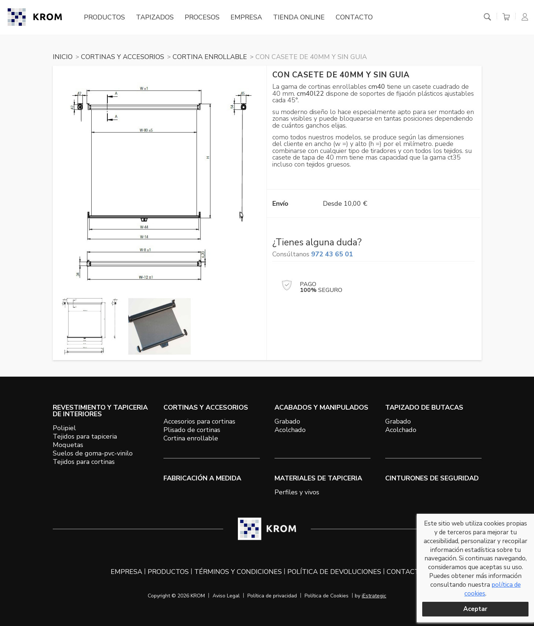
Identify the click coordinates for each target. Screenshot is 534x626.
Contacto (354, 17)
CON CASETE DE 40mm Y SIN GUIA (311, 56)
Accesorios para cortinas (199, 421)
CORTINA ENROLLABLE (210, 56)
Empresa (246, 17)
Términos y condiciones (238, 571)
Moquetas (68, 444)
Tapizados (155, 17)
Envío (280, 203)
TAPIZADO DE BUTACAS (424, 407)
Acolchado (290, 429)
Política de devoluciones (334, 571)
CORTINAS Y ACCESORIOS (122, 56)
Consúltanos (312, 254)
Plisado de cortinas (191, 429)
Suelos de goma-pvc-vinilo (93, 453)
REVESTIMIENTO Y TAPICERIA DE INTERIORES (100, 410)
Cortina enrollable (190, 438)
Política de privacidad (272, 595)
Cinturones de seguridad (432, 478)
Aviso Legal (226, 595)
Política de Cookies (327, 595)
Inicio (63, 56)
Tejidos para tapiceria (85, 436)
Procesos (202, 17)
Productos (104, 17)
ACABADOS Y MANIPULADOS (321, 407)
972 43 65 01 (332, 254)
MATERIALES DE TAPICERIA (318, 478)
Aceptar (475, 609)
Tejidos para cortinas (84, 461)
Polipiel (64, 428)
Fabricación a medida (202, 478)
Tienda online (299, 17)
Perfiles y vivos (297, 492)
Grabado (287, 421)
